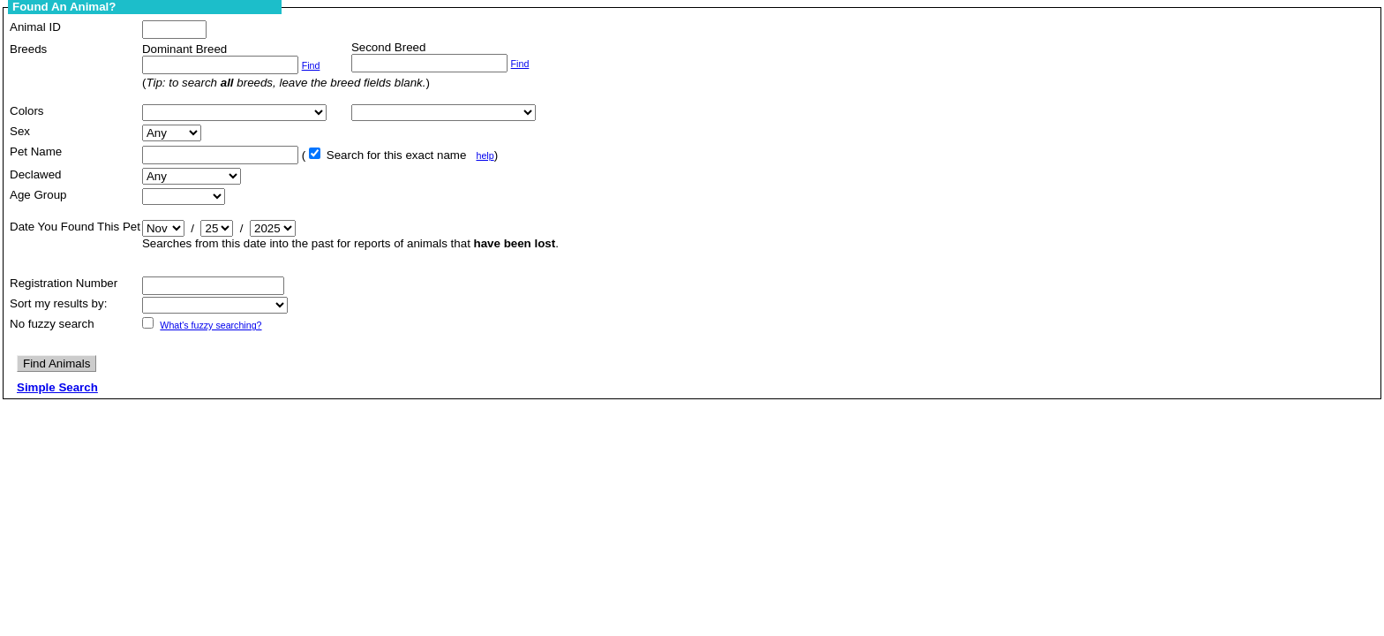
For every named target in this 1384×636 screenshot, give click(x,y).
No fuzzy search (52, 323)
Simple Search (57, 387)
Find (311, 65)
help (484, 155)
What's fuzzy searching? (210, 325)
